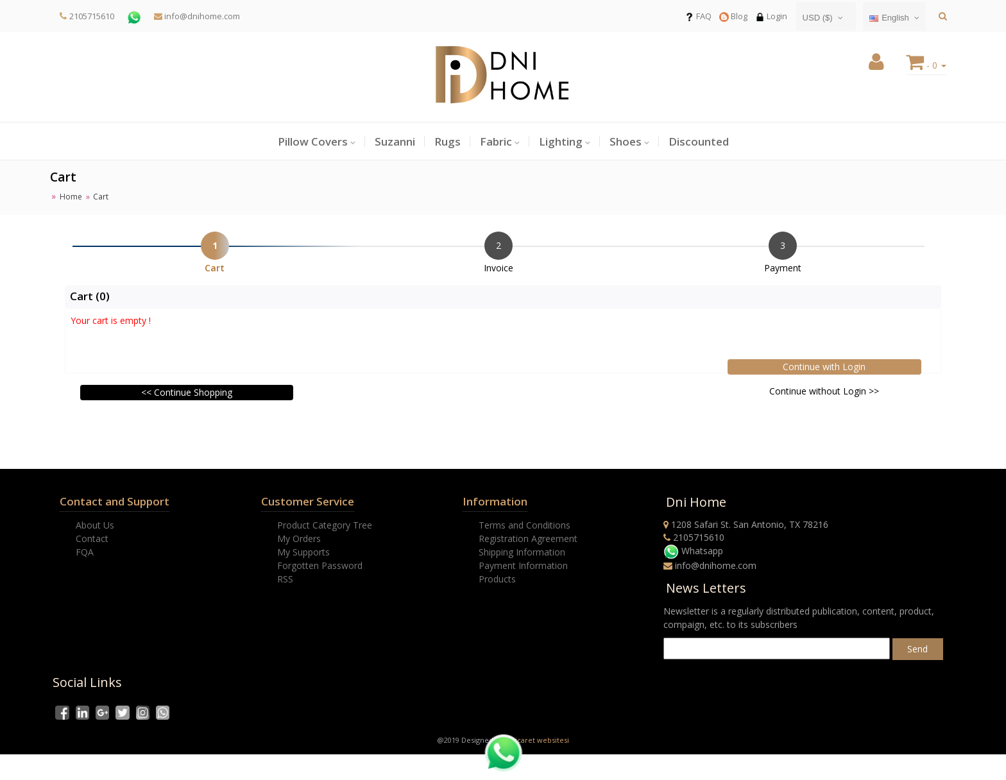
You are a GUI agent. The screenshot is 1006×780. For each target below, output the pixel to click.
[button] (876, 65)
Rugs (447, 141)
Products (497, 579)
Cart (215, 268)
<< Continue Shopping (186, 392)
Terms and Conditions (524, 525)
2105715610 (91, 16)
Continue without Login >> (824, 391)
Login (771, 16)
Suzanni (395, 141)
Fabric (496, 141)
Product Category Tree (324, 525)
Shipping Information (522, 552)
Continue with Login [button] (824, 366)
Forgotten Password (319, 565)
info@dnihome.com (197, 16)
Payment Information (523, 565)
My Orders (299, 538)
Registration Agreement (528, 538)
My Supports (303, 552)
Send (917, 649)
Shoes (626, 141)
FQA (85, 552)
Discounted (699, 141)
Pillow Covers (313, 141)
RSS (285, 579)
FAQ (698, 16)
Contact (92, 538)
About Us (95, 525)
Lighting (561, 141)
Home (71, 196)
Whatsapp (693, 551)
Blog (733, 16)
